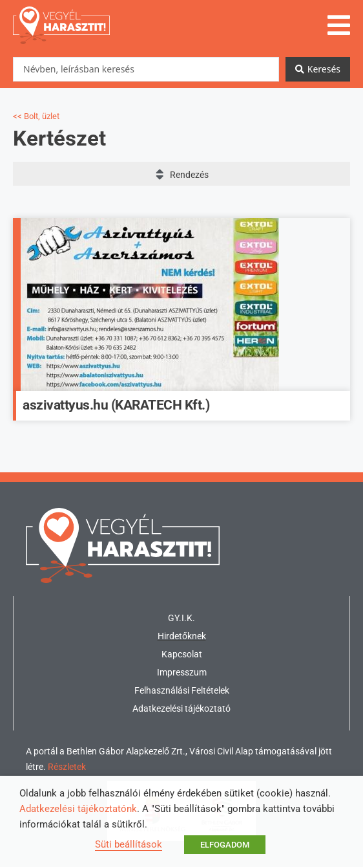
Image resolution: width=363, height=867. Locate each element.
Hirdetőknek (182, 636)
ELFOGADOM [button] (224, 845)
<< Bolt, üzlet (36, 116)
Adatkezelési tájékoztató (181, 708)
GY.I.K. (181, 618)
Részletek (67, 767)
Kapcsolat (181, 654)
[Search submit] (317, 69)
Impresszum (182, 672)
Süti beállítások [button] (128, 844)
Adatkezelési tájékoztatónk (78, 809)
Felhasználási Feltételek (181, 690)
